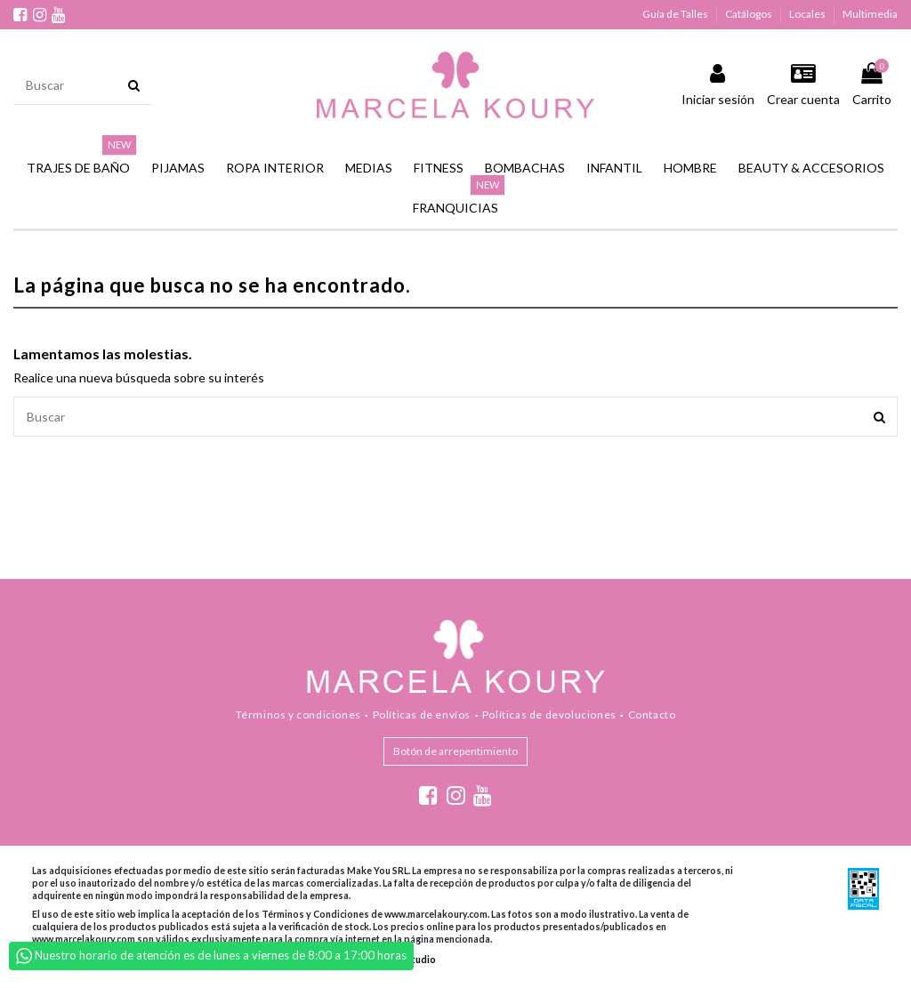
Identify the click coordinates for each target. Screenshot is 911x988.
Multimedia (870, 13)
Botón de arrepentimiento (455, 751)
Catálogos (749, 13)
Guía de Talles (676, 13)
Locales (808, 13)
